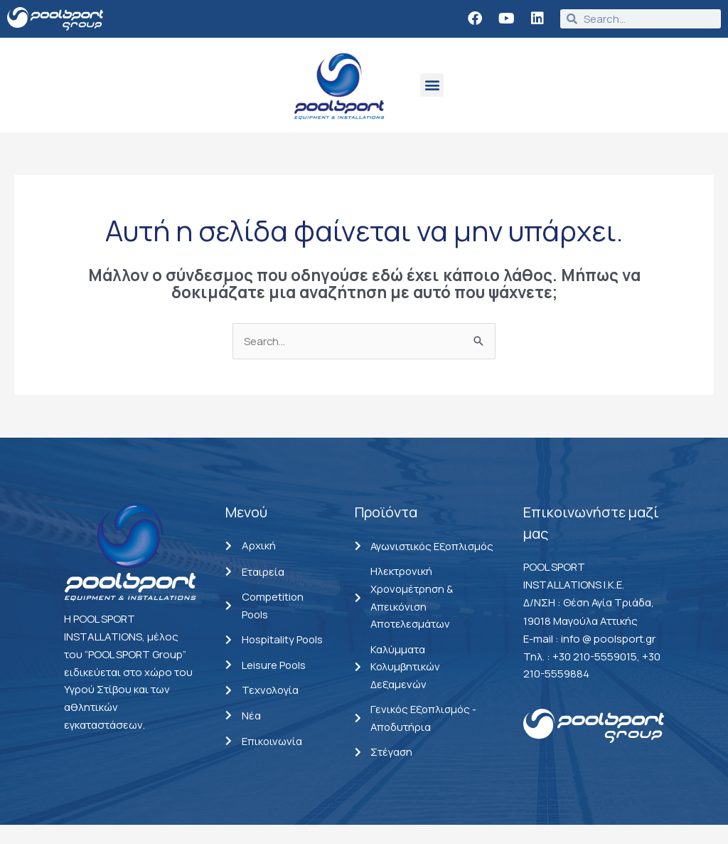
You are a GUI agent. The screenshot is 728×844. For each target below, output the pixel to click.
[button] (432, 85)
